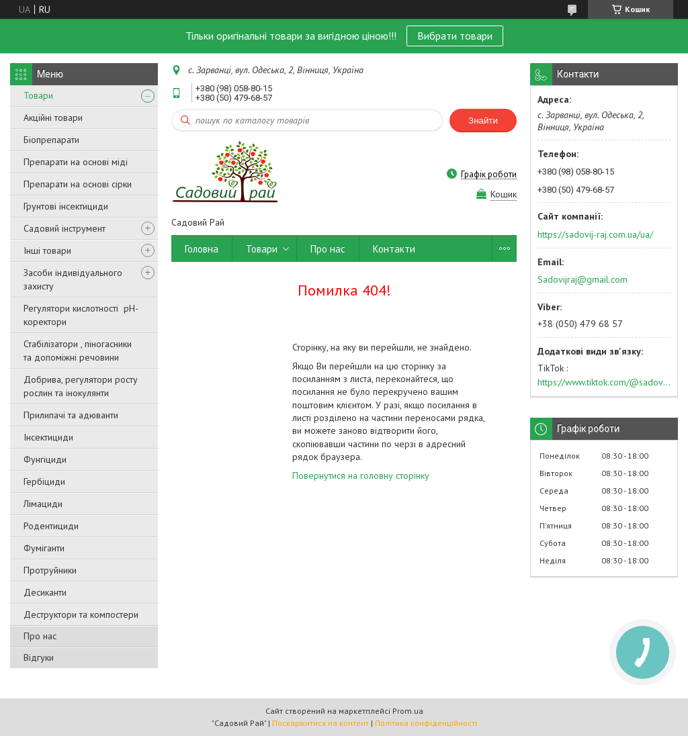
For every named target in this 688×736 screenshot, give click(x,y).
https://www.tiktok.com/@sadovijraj (604, 382)
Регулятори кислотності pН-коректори (81, 315)
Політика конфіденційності (426, 723)
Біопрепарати (51, 140)
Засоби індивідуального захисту (73, 279)
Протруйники (50, 570)
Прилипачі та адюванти (71, 415)
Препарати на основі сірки (78, 184)
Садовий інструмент (64, 228)
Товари (38, 95)
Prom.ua (407, 711)
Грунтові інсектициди (66, 206)
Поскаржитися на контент (320, 723)
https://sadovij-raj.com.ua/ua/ (595, 234)
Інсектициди (48, 437)
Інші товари (47, 250)
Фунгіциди (45, 459)
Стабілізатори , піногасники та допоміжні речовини (78, 350)
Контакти (394, 249)
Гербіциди (44, 481)
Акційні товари (53, 117)
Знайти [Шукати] (483, 121)
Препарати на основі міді (76, 162)
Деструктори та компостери (81, 614)
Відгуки (39, 657)
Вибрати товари (454, 35)
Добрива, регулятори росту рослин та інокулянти (81, 386)
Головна (201, 249)
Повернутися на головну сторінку (360, 475)
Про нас (40, 636)
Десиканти (45, 592)
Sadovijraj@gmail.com (583, 279)
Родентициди (51, 526)
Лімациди (43, 504)
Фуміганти (44, 548)
